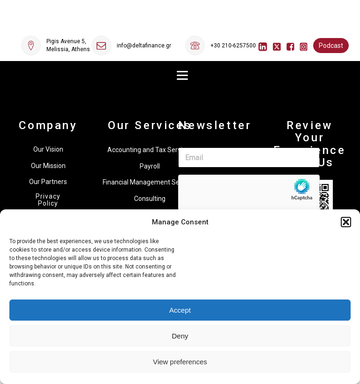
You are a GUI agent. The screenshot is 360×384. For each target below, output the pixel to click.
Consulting (149, 198)
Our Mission (48, 165)
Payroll (150, 166)
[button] (346, 222)
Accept (180, 310)
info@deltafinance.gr (144, 45)
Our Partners (48, 181)
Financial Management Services (150, 182)
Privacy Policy (48, 200)
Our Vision (48, 149)
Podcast (331, 45)
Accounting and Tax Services (150, 150)
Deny (180, 336)
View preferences (180, 362)
